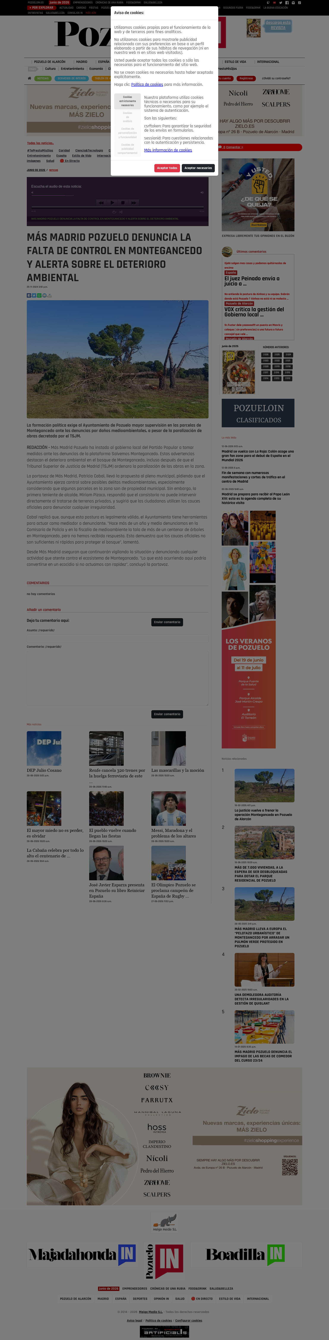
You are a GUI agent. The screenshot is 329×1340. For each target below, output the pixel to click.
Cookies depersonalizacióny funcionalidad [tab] (127, 133)
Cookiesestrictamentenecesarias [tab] (127, 101)
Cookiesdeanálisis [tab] (127, 117)
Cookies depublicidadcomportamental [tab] (127, 149)
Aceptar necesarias (198, 168)
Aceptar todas (167, 168)
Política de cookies (147, 85)
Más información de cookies (168, 150)
